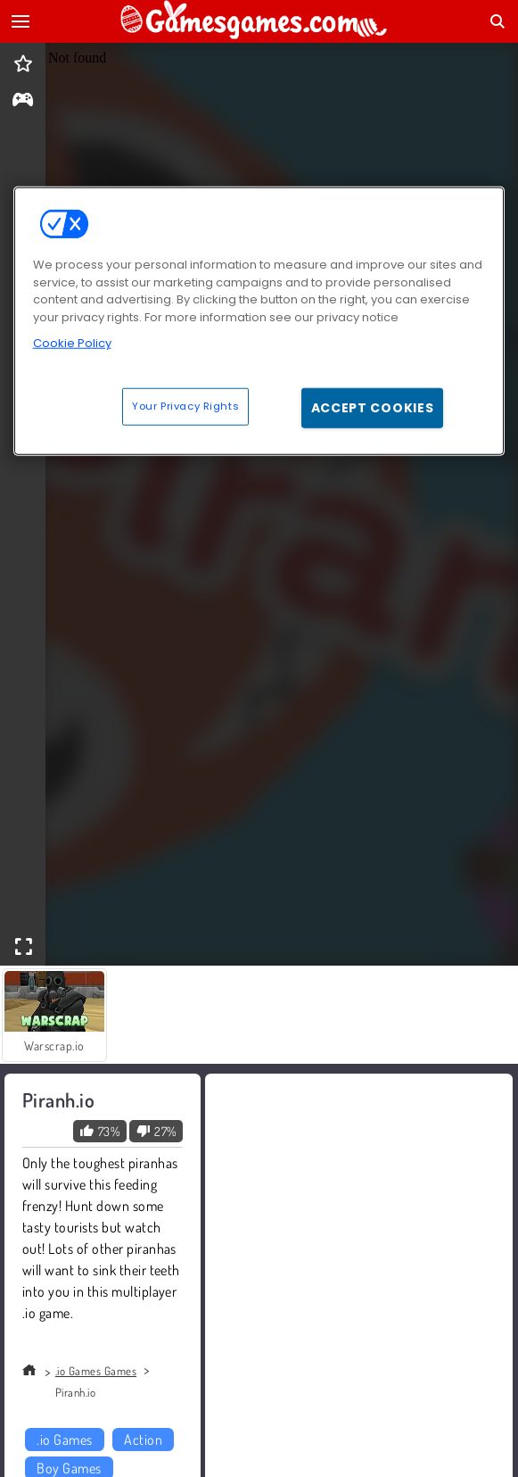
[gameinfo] (22, 101)
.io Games (64, 1439)
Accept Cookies (372, 407)
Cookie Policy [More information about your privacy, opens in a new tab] (72, 343)
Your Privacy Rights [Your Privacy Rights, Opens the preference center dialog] (185, 405)
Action (143, 1439)
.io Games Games (95, 1371)
